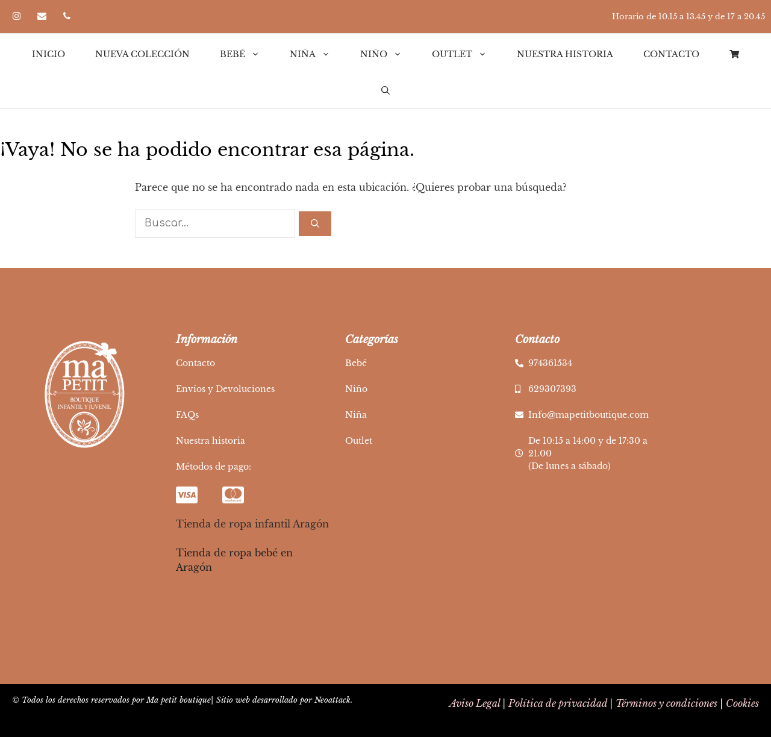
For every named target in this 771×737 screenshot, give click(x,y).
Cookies (742, 703)
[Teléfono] (67, 16)
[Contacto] (41, 16)
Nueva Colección (142, 54)
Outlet (467, 54)
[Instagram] (16, 16)
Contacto (671, 54)
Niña (317, 54)
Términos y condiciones (666, 703)
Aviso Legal (474, 703)
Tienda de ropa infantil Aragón (252, 524)
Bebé (247, 54)
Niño (388, 54)
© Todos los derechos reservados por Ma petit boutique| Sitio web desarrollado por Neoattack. (182, 700)
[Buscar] (315, 224)
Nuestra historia (565, 54)
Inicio (48, 54)
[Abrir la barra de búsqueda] (385, 90)
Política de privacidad (557, 703)
